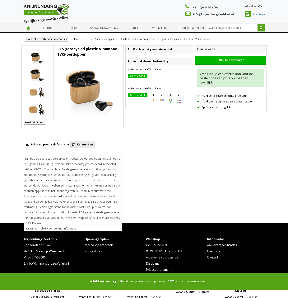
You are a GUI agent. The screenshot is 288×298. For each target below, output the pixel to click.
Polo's (73, 27)
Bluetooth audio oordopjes (135, 39)
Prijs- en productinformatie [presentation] (50, 144)
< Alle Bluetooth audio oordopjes (46, 39)
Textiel (134, 27)
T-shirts (46, 27)
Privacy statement (159, 269)
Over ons (213, 251)
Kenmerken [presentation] (85, 144)
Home (28, 27)
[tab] (47, 144)
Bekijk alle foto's (34, 122)
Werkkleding (161, 27)
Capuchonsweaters (104, 27)
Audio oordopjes (104, 39)
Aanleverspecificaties (222, 245)
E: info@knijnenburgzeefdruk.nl (46, 263)
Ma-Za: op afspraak (99, 245)
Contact (212, 257)
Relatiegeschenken (191, 27)
